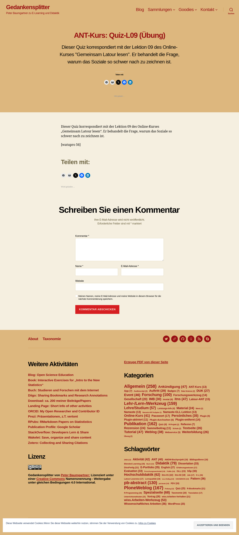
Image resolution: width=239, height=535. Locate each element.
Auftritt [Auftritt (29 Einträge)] (157, 390)
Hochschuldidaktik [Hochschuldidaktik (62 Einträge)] (142, 474)
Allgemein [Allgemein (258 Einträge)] (140, 386)
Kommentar (82, 236)
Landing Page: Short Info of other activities (60, 406)
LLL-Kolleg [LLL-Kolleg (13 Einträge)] (168, 479)
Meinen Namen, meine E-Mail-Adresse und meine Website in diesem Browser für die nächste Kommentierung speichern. (119, 297)
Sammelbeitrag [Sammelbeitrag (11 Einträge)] (159, 428)
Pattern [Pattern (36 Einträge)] (198, 478)
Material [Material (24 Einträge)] (185, 408)
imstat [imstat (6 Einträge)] (168, 399)
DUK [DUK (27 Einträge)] (203, 390)
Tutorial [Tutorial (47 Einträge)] (133, 432)
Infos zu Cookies (147, 523)
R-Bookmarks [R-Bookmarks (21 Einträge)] (196, 488)
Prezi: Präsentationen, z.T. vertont (53, 416)
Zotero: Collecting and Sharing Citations (58, 442)
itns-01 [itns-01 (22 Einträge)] (167, 475)
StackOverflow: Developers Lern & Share (58, 432)
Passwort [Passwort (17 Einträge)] (161, 415)
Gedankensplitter (28, 7)
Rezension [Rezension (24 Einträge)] (134, 428)
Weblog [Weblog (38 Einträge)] (154, 432)
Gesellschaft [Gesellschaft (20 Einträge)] (135, 399)
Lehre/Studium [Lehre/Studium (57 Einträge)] (140, 408)
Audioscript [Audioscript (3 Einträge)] (141, 391)
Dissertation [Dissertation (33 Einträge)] (188, 463)
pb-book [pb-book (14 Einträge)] (164, 483)
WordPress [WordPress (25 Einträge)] (176, 504)
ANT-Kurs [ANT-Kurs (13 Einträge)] (198, 386)
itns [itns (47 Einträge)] (181, 399)
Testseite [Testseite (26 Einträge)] (192, 428)
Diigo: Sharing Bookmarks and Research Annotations (68, 395)
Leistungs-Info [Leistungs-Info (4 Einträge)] (166, 408)
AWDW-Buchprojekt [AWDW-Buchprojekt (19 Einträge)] (176, 459)
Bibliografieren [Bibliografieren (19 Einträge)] (199, 459)
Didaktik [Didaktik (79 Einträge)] (166, 463)
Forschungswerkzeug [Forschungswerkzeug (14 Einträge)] (190, 395)
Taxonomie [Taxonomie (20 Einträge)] (179, 493)
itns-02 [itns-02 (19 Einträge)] (180, 475)
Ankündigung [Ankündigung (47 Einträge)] (172, 387)
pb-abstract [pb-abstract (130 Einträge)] (140, 482)
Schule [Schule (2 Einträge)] (177, 428)
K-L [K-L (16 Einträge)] (199, 475)
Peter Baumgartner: (75, 475)
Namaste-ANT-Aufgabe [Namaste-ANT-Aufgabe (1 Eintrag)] (151, 412)
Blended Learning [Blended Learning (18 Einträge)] (134, 464)
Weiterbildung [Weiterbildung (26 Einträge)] (195, 432)
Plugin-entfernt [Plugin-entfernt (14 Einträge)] (187, 419)
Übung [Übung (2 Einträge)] (128, 436)
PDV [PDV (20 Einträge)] (175, 483)
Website (79, 281)
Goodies (186, 9)
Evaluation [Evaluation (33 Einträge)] (133, 471)
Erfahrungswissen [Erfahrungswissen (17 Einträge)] (187, 467)
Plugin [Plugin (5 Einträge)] (205, 416)
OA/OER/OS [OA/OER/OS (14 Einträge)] (182, 479)
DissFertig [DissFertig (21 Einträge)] (131, 467)
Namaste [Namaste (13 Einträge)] (132, 412)
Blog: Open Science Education (50, 375)
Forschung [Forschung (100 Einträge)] (157, 395)
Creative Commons (50, 478)
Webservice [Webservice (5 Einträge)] (172, 432)
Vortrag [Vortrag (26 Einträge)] (153, 496)
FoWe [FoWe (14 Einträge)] (171, 471)
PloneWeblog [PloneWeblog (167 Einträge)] (143, 487)
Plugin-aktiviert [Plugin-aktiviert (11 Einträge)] (136, 419)
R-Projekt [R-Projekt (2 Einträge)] (174, 424)
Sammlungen (160, 9)
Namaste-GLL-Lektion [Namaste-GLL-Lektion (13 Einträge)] (180, 412)
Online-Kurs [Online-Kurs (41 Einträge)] (137, 416)
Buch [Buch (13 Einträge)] (150, 464)
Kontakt (207, 9)
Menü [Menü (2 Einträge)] (199, 408)
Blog (140, 9)
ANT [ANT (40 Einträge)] (157, 459)
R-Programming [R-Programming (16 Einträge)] (133, 493)
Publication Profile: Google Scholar (54, 427)
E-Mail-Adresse (130, 266)
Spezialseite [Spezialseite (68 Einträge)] (156, 492)
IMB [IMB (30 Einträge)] (155, 399)
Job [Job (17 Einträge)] (190, 475)
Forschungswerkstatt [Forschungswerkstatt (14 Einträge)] (154, 471)
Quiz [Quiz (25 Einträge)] (180, 488)
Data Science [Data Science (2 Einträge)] (188, 391)
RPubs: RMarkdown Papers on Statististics (60, 421)
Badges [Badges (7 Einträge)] (174, 391)
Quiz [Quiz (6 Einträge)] (163, 424)
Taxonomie (52, 339)
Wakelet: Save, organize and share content (59, 437)
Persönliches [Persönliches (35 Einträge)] (185, 416)
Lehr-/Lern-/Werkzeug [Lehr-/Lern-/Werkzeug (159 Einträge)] (150, 403)
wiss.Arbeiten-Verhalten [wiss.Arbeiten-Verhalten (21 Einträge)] (176, 496)
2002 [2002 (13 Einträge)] (127, 460)
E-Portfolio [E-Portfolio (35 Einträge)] (150, 467)
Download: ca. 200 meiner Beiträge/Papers (59, 400)
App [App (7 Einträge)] (128, 391)
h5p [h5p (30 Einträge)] (192, 471)
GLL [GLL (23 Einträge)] (181, 471)
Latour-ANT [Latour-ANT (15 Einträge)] (199, 399)
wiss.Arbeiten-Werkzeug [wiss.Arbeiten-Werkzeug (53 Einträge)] (145, 500)
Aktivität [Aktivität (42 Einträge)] (141, 459)
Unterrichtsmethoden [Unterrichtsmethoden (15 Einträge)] (135, 497)
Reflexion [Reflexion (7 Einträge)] (188, 424)
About (33, 339)
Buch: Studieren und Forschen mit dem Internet (63, 390)
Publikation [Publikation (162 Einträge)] (140, 423)
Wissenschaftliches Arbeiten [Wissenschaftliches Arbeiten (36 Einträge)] (145, 503)
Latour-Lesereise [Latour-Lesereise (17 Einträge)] (133, 479)
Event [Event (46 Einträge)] (132, 395)
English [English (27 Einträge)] (168, 467)
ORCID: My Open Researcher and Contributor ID (64, 411)
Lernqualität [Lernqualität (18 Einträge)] (152, 479)
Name (79, 266)
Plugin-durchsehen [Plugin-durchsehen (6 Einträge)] (162, 419)
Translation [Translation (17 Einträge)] (195, 493)
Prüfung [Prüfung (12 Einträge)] (169, 489)
